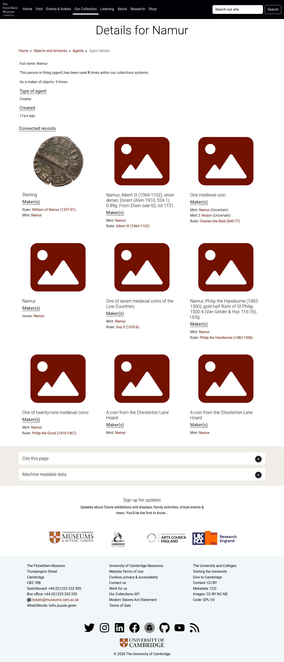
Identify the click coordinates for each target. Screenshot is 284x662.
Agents (78, 51)
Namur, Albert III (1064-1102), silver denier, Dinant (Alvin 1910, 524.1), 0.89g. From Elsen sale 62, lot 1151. (140, 200)
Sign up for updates (142, 500)
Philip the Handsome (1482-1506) (226, 338)
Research (138, 9)
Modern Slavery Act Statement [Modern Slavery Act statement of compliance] (133, 600)
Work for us (118, 588)
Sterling (29, 194)
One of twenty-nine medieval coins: (55, 412)
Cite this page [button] (35, 458)
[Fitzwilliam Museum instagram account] (104, 627)
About (122, 9)
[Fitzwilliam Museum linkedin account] (134, 627)
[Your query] (237, 9)
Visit (39, 9)
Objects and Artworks (50, 51)
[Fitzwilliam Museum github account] (164, 627)
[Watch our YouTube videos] (179, 627)
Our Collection (86, 9)
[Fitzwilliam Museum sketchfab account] (149, 627)
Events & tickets (58, 9)
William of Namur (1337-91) (54, 210)
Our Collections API (124, 594)
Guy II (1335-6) (127, 327)
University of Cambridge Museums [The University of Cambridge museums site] (136, 566)
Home (28, 8)
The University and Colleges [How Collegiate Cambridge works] (214, 566)
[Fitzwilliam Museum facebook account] (119, 627)
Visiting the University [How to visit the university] (210, 571)
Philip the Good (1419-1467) (54, 433)
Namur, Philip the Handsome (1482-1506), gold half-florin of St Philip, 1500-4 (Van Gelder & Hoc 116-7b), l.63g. (224, 309)
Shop (153, 9)
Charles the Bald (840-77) (220, 221)
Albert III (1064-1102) (132, 226)
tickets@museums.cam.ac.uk (55, 600)
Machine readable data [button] (44, 474)
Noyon (207, 215)
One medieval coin (207, 195)
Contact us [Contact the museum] (117, 583)
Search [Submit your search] (273, 9)
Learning (107, 9)
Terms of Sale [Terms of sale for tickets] (120, 605)
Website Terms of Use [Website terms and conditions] (126, 571)
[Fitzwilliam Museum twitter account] (89, 627)
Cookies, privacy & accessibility (133, 577)
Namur (36, 215)
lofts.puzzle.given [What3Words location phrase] (62, 605)
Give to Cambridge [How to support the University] (207, 577)
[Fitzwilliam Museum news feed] (194, 627)
